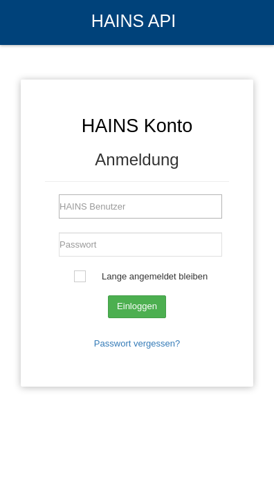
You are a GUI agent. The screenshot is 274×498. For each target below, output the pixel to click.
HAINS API (133, 20)
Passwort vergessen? (137, 343)
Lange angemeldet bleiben (155, 276)
